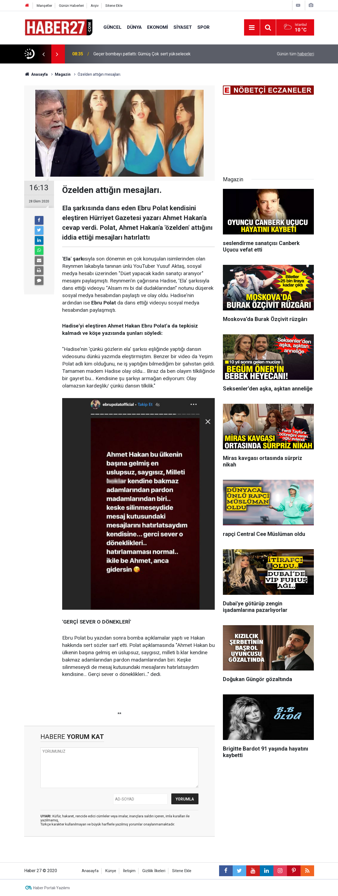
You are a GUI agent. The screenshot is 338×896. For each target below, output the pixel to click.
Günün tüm (295, 53)
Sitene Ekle (113, 6)
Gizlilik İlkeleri (153, 871)
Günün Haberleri (71, 6)
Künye (110, 871)
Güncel (112, 27)
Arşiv (95, 6)
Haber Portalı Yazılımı (51, 888)
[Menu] (252, 28)
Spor (203, 27)
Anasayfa (90, 871)
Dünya (134, 27)
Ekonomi (157, 27)
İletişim (129, 871)
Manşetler (44, 6)
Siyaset (182, 27)
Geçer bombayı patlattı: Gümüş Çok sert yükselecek (142, 53)
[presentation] (43, 54)
